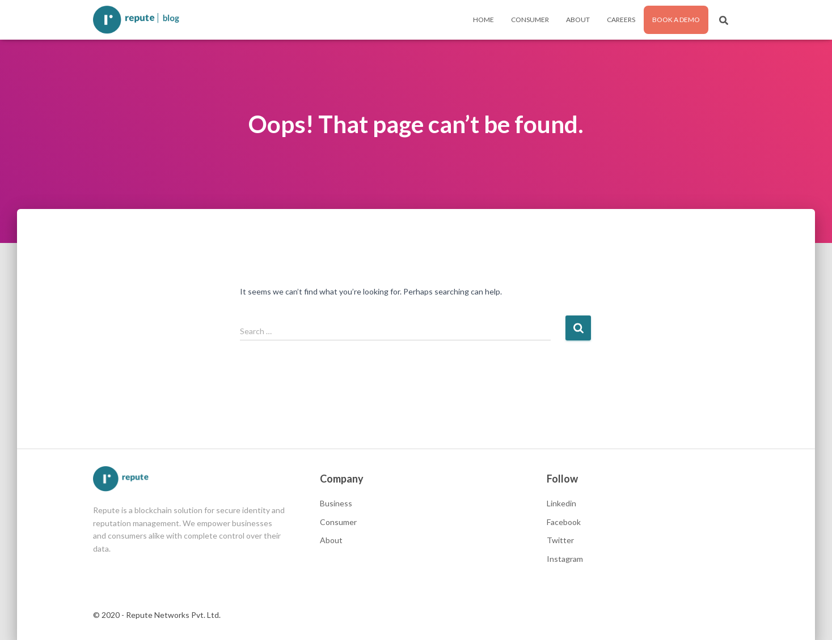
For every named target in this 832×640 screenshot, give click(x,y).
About (578, 19)
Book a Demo (676, 19)
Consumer (530, 19)
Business (336, 503)
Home (483, 19)
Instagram (565, 559)
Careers (621, 19)
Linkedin (561, 503)
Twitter (560, 540)
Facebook (564, 522)
